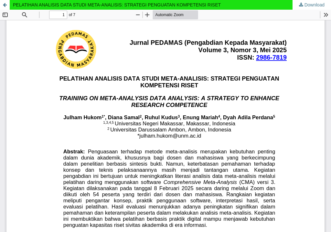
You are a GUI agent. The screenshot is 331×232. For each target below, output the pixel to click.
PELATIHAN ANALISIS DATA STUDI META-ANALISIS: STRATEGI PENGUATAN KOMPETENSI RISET (117, 4)
